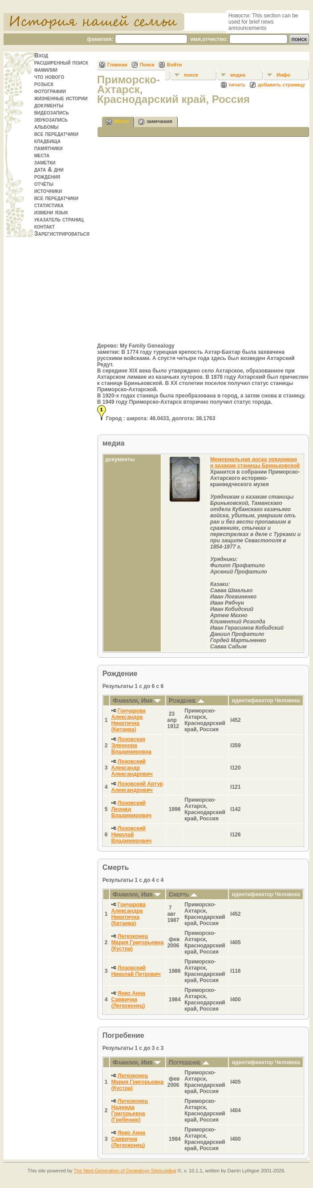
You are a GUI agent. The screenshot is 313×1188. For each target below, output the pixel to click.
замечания (155, 122)
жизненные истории (61, 98)
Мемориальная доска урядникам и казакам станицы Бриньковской (255, 462)
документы (49, 105)
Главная (117, 64)
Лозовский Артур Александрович (137, 787)
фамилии (45, 69)
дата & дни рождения (49, 173)
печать (237, 84)
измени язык (51, 212)
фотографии (50, 90)
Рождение (186, 700)
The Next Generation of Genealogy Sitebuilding (124, 1170)
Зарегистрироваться (61, 233)
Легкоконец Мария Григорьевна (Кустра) (137, 942)
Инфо (283, 75)
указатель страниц (59, 219)
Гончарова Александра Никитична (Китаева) (128, 720)
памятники (48, 148)
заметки (45, 162)
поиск (191, 75)
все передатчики (56, 133)
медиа (237, 75)
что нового (49, 76)
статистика (49, 205)
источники (48, 190)
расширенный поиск (61, 62)
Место (117, 122)
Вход (41, 55)
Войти (174, 64)
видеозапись (51, 112)
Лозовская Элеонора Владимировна (131, 745)
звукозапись (51, 119)
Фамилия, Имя (137, 700)
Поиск (147, 64)
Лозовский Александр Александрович (132, 767)
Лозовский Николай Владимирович (131, 834)
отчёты (44, 183)
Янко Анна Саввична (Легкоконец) (128, 999)
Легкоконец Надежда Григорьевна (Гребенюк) (129, 1110)
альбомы (46, 126)
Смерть (183, 894)
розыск (44, 83)
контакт (44, 226)
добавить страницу (281, 84)
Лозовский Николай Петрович (136, 971)
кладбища (47, 140)
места (42, 155)
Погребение (189, 1062)
